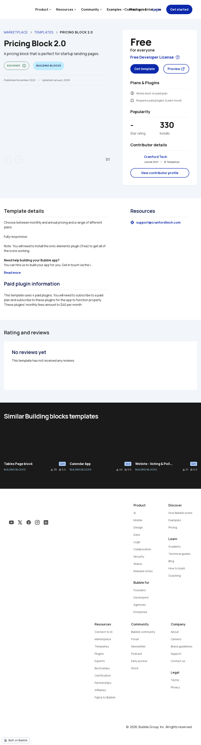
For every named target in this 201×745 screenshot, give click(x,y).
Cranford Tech (155, 157)
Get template (144, 69)
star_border (60, 469)
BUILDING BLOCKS (15, 469)
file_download (51, 469)
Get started (179, 9)
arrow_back (8, 159)
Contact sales (135, 9)
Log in (156, 9)
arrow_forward (19, 159)
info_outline (24, 66)
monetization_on (132, 93)
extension (132, 100)
